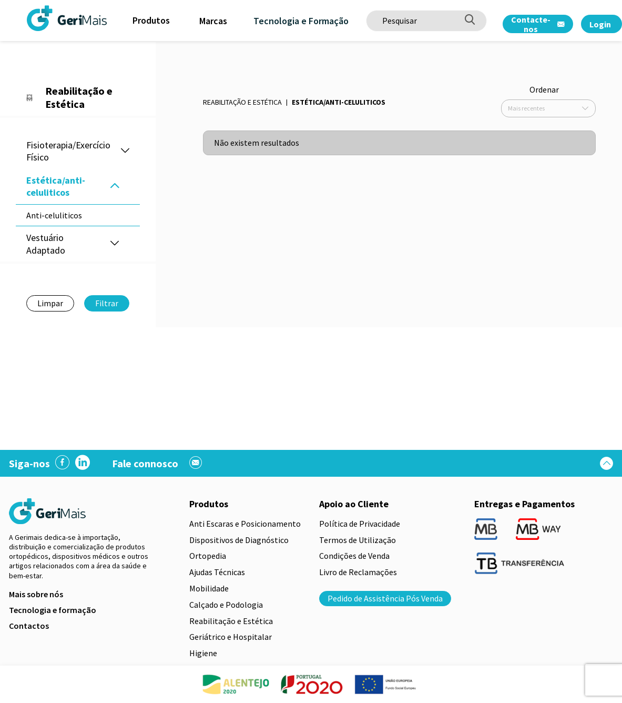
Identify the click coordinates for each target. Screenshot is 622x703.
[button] (125, 151)
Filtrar (106, 303)
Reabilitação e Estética (242, 102)
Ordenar (544, 89)
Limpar (50, 303)
